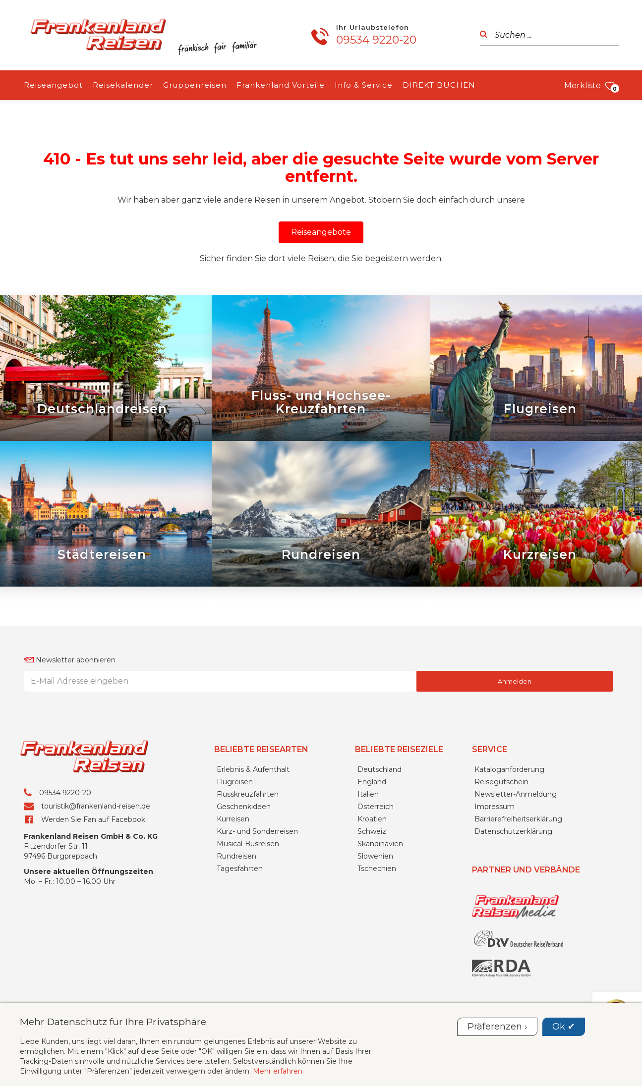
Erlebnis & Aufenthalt (253, 769)
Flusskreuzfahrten (248, 794)
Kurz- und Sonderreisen (257, 831)
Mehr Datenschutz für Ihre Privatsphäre (113, 1022)
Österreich (375, 806)
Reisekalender (123, 85)
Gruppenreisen (195, 85)
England (371, 781)
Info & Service (364, 85)
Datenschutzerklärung (513, 831)
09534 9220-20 (376, 40)
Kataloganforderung (509, 769)
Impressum (494, 806)
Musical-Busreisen (248, 843)
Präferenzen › (497, 1026)
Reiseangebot (53, 85)
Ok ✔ (563, 1026)
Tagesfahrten (240, 868)
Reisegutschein (501, 781)
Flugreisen (235, 781)
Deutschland (379, 769)
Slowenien (375, 856)
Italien (368, 794)
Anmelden (514, 681)
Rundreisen (236, 856)
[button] (321, 232)
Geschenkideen (244, 806)
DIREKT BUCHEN (439, 85)
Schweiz (371, 831)
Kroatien (372, 818)
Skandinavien (380, 843)
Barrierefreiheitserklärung (518, 818)
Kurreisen (233, 818)
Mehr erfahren (277, 1071)
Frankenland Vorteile (280, 85)
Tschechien (376, 868)
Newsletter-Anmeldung (515, 794)
